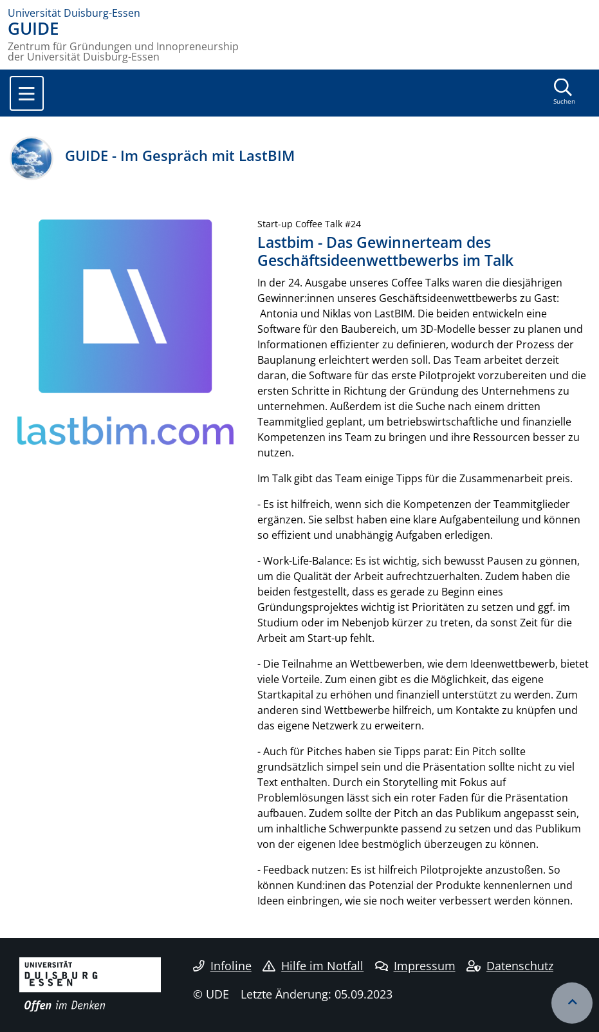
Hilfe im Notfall (313, 965)
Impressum (415, 965)
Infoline (222, 965)
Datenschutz (509, 965)
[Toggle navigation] (27, 93)
